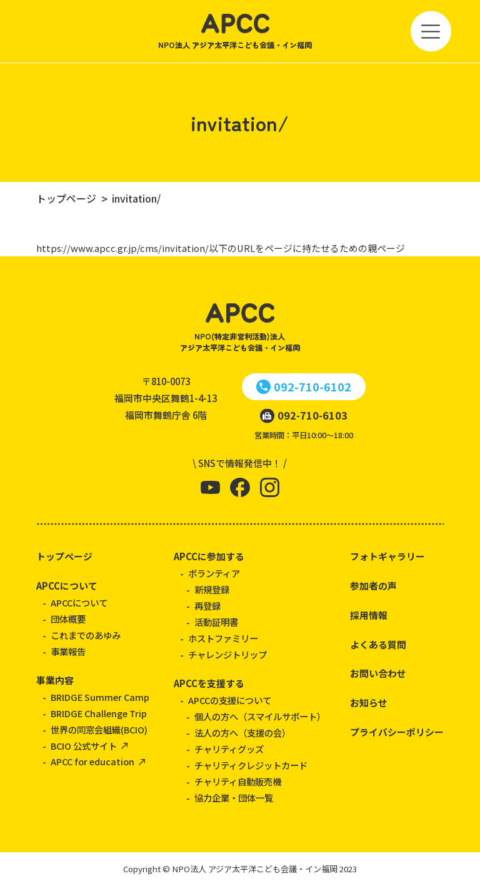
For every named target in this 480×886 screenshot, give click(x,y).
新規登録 (211, 589)
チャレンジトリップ (227, 654)
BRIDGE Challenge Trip (99, 713)
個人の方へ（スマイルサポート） (260, 716)
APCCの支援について (229, 700)
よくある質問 (378, 644)
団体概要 (68, 618)
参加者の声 (373, 585)
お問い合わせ (378, 673)
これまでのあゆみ (86, 635)
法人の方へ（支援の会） (242, 732)
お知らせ (369, 702)
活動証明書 (216, 621)
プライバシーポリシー (397, 731)
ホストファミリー (223, 638)
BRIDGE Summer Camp (100, 696)
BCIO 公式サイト (84, 745)
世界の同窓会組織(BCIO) (99, 729)
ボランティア (214, 573)
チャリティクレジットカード (251, 765)
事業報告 (68, 651)
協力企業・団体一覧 (233, 797)
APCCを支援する (209, 683)
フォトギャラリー (387, 556)
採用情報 (369, 615)
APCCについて (67, 585)
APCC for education (92, 761)
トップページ (64, 556)
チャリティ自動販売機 (237, 781)
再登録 (207, 605)
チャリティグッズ (229, 748)
